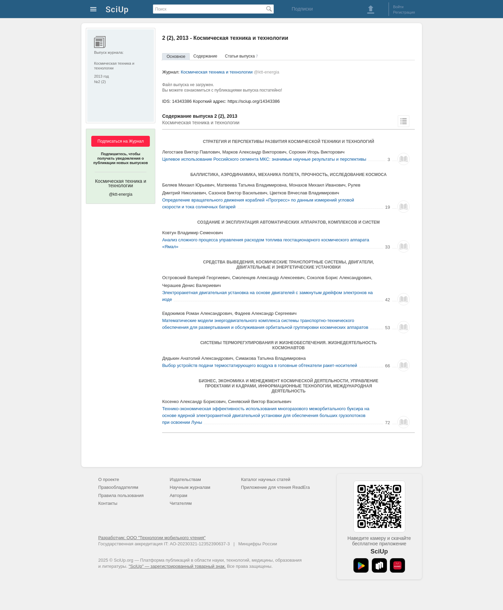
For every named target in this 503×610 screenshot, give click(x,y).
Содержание (205, 56)
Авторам (178, 495)
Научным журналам (190, 487)
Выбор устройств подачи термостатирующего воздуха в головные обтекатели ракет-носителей (259, 365)
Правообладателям (118, 487)
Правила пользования (121, 495)
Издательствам (185, 479)
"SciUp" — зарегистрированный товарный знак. (177, 566)
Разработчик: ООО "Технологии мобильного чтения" (152, 537)
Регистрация (404, 12)
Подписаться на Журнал (120, 141)
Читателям (181, 503)
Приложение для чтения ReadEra (275, 487)
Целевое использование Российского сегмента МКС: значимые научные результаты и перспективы (264, 159)
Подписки (302, 9)
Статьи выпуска (241, 56)
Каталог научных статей (265, 479)
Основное (176, 56)
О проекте (108, 479)
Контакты (107, 503)
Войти (398, 7)
